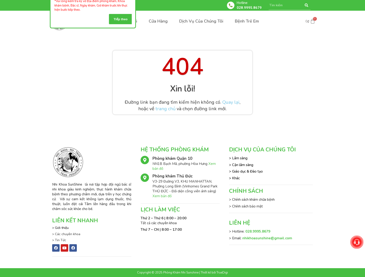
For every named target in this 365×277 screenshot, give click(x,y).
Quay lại (231, 102)
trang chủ (165, 109)
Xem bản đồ (162, 196)
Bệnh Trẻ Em (247, 21)
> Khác (234, 178)
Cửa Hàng (158, 21)
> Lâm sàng (238, 158)
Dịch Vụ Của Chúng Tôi (201, 21)
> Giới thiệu (60, 228)
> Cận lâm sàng (241, 165)
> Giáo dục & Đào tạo (246, 171)
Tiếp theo (121, 19)
